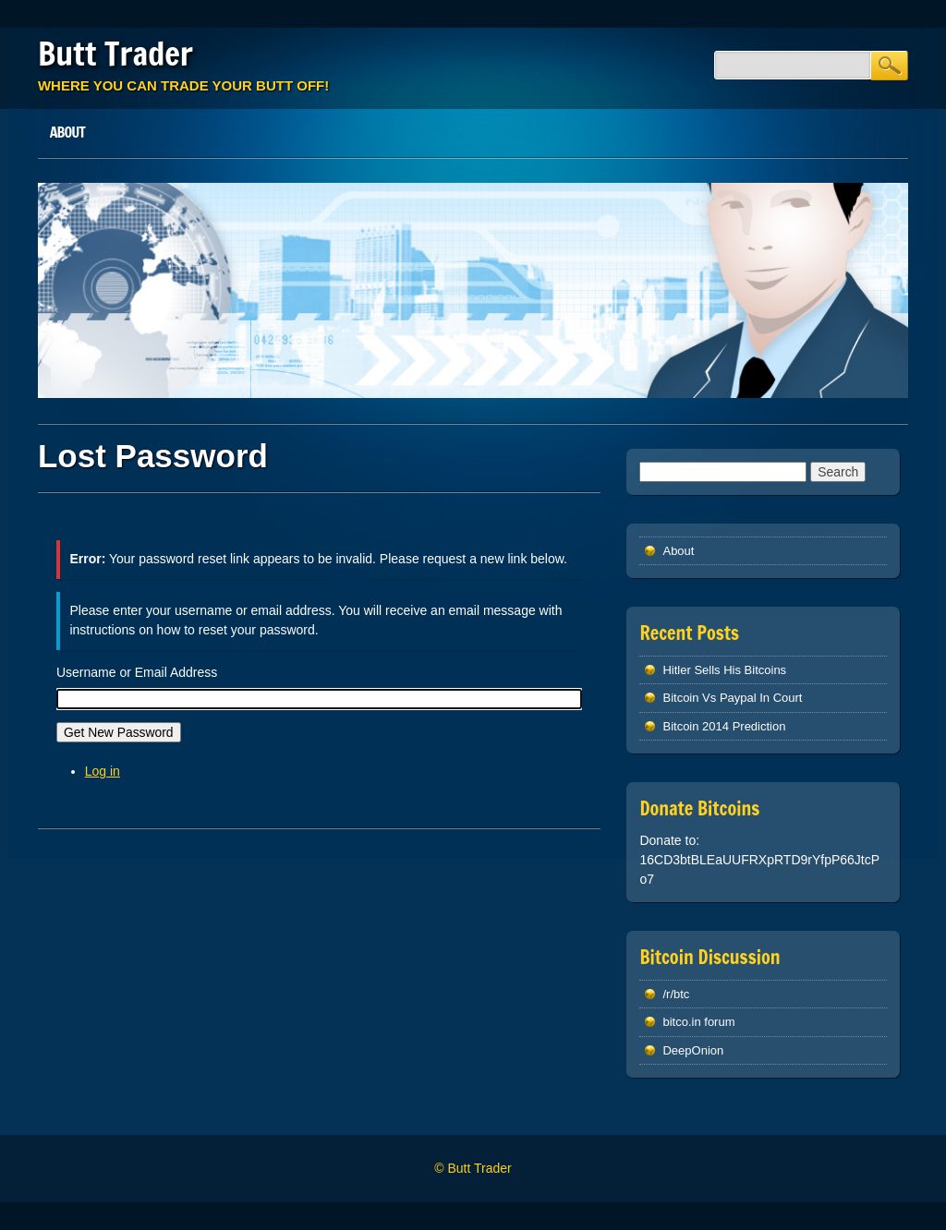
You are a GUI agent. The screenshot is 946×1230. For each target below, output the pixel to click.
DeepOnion (692, 1050)
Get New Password (119, 732)
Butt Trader (115, 53)
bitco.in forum (698, 1022)
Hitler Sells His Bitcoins (724, 670)
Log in (102, 771)
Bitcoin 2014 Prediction (723, 726)
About (67, 132)
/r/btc (675, 994)
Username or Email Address (136, 672)
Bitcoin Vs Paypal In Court (732, 698)
